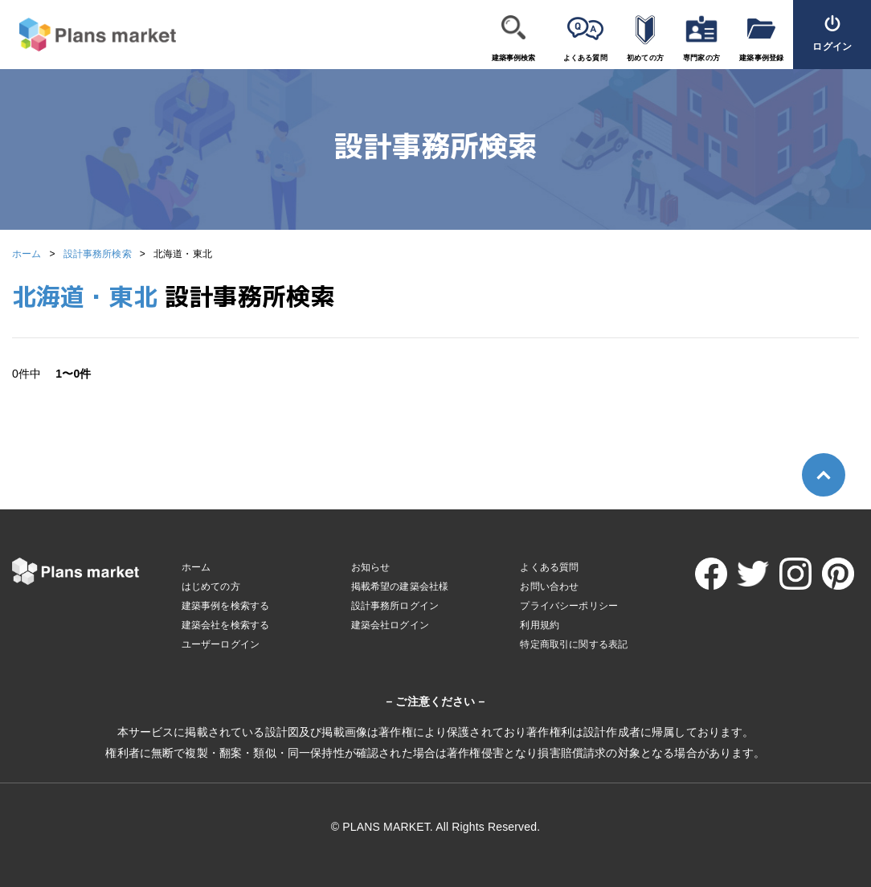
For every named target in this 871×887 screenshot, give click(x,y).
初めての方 (645, 58)
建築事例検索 (514, 58)
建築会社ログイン (390, 625)
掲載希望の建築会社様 (400, 586)
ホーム (26, 254)
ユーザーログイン (221, 644)
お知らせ (371, 567)
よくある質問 (585, 58)
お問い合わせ (549, 586)
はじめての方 (211, 586)
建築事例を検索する (225, 605)
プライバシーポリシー (569, 605)
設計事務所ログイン (395, 605)
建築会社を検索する (225, 625)
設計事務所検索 (97, 254)
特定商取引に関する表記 (574, 644)
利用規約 (539, 625)
